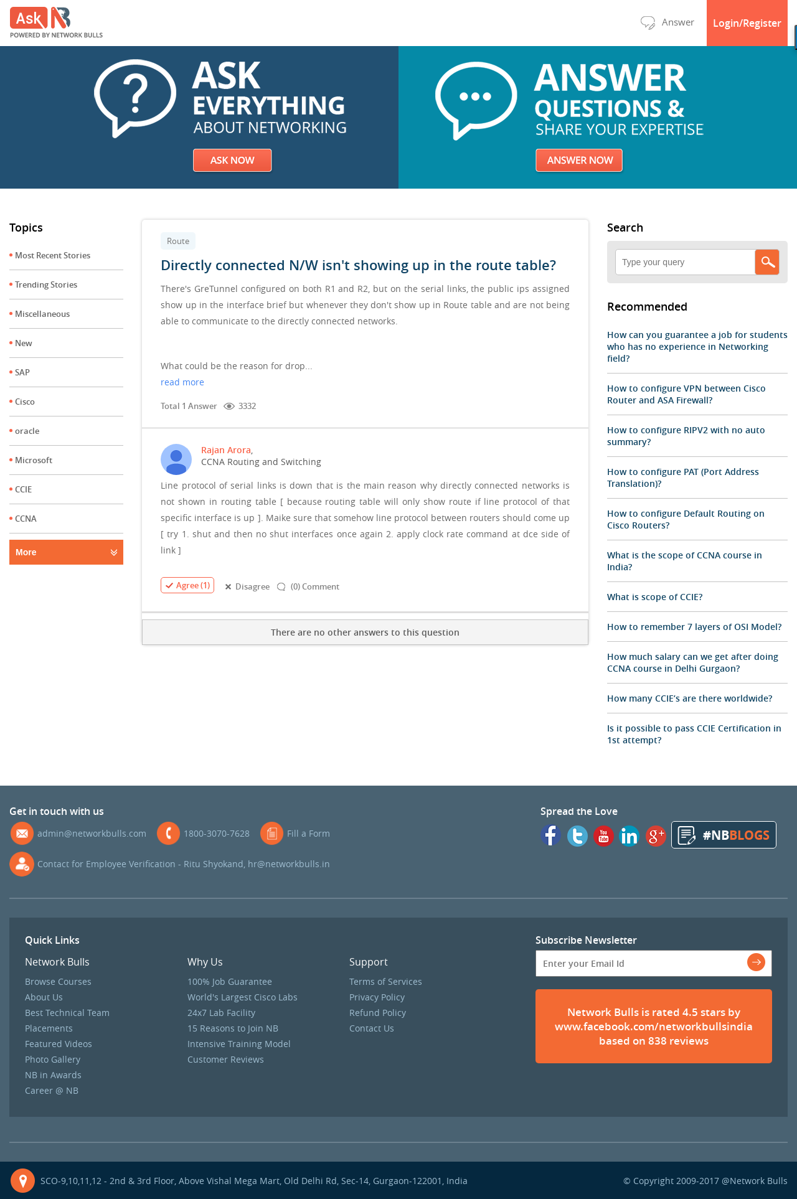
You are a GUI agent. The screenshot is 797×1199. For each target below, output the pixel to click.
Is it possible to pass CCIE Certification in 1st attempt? (694, 734)
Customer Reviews (225, 1059)
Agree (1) (187, 585)
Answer (667, 22)
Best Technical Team (67, 1012)
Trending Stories (46, 284)
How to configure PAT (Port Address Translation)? (683, 477)
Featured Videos (58, 1044)
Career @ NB (51, 1090)
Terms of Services (385, 981)
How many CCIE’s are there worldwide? (689, 698)
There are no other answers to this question (365, 632)
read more (182, 382)
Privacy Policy (377, 997)
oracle (27, 430)
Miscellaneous (42, 313)
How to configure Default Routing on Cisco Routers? (686, 519)
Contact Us (371, 1028)
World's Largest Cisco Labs (242, 997)
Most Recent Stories (52, 255)
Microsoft (33, 460)
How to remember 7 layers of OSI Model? (694, 626)
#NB (736, 835)
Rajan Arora (226, 450)
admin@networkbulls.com (91, 833)
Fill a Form (308, 833)
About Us (44, 997)
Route (178, 241)
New (23, 343)
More (26, 552)
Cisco (25, 401)
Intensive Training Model (239, 1044)
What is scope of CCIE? (654, 597)
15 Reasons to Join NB (232, 1028)
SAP (22, 372)
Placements (49, 1028)
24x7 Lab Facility (221, 1012)
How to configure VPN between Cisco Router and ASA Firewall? (686, 394)
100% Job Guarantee (229, 981)
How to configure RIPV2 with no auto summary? (686, 436)
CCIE (23, 489)
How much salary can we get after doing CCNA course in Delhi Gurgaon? (692, 662)
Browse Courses (58, 981)
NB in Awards (53, 1075)
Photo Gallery (52, 1059)
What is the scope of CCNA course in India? (684, 561)
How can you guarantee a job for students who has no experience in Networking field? (697, 346)
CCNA (26, 518)
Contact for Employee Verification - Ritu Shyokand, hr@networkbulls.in (183, 864)
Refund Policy (377, 1012)
